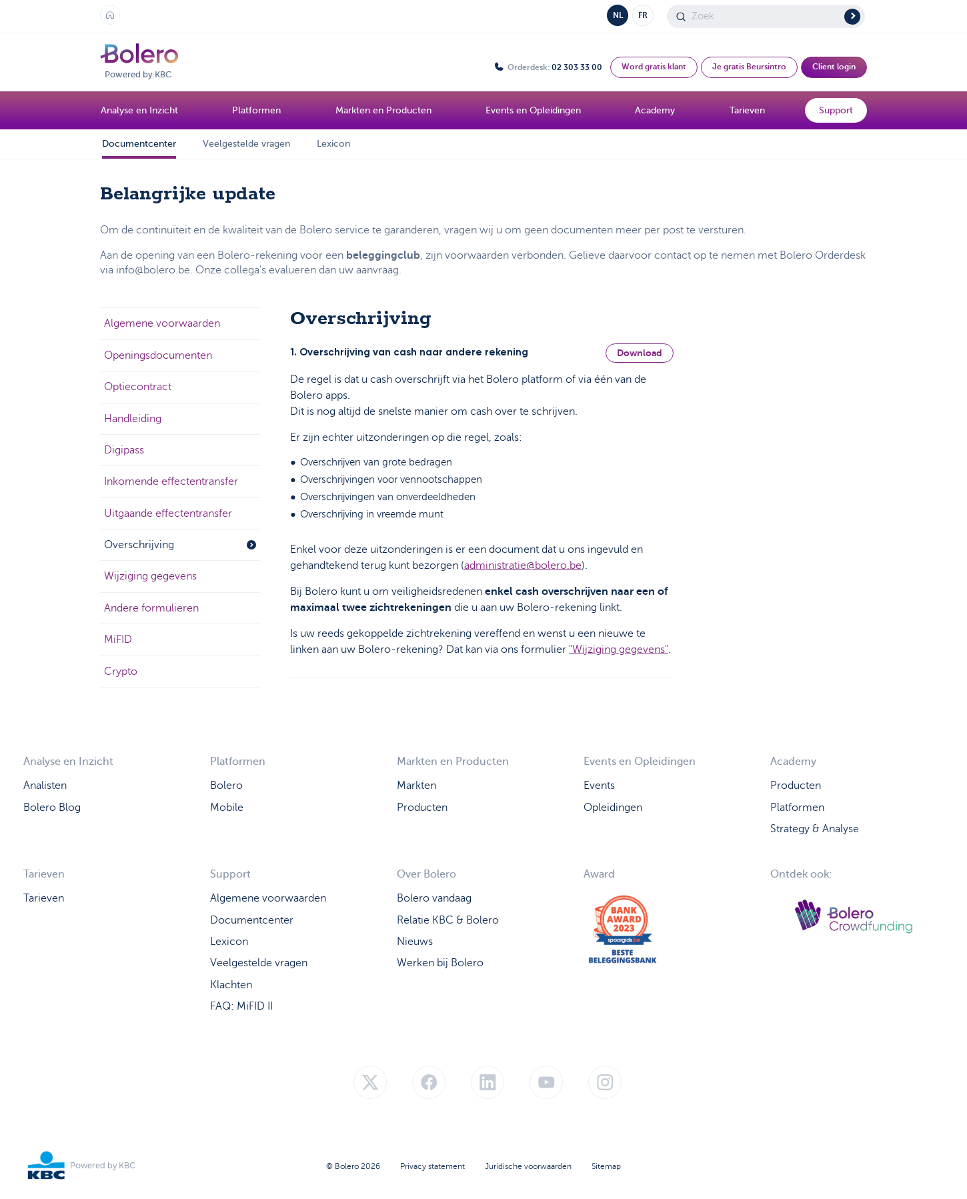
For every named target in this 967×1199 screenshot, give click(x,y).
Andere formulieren (151, 608)
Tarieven (43, 898)
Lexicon (333, 144)
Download (639, 352)
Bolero (226, 786)
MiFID (118, 640)
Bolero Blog (52, 808)
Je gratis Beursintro (749, 66)
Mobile (226, 808)
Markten (416, 786)
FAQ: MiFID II (241, 1006)
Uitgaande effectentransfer (168, 513)
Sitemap (606, 1166)
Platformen (797, 808)
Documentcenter (139, 144)
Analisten (45, 786)
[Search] (766, 16)
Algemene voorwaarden (162, 323)
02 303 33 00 (577, 67)
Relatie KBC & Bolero (448, 920)
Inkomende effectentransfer (171, 481)
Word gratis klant (654, 66)
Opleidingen (613, 808)
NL (618, 15)
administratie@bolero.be (523, 565)
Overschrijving (180, 545)
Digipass (124, 450)
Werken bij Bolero (440, 963)
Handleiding (132, 419)
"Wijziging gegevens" (618, 650)
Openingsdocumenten (158, 355)
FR (643, 15)
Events (599, 786)
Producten (422, 808)
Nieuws (415, 942)
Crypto (120, 672)
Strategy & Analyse (814, 829)
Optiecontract (137, 387)
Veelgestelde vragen (246, 144)
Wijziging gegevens (150, 576)
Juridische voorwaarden (528, 1166)
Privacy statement (432, 1166)
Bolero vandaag (434, 898)
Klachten (231, 985)
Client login (834, 66)
